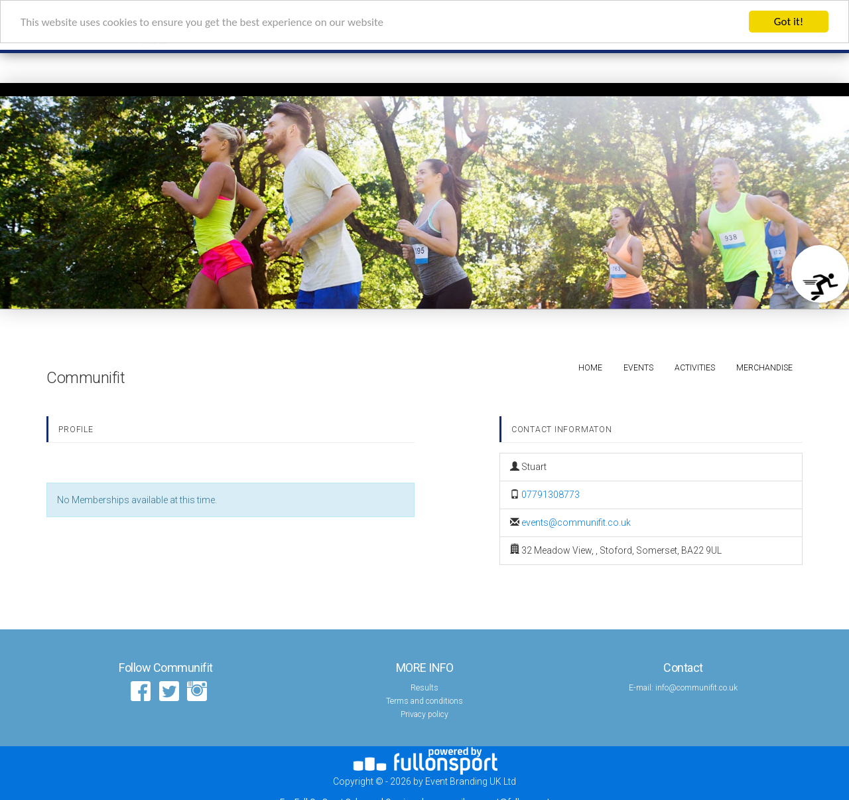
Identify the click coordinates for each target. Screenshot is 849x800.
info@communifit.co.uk (696, 687)
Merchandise (764, 367)
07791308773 (550, 494)
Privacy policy (424, 714)
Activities (695, 367)
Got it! (788, 22)
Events (638, 367)
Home (590, 367)
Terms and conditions (424, 701)
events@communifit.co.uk (576, 522)
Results (424, 687)
